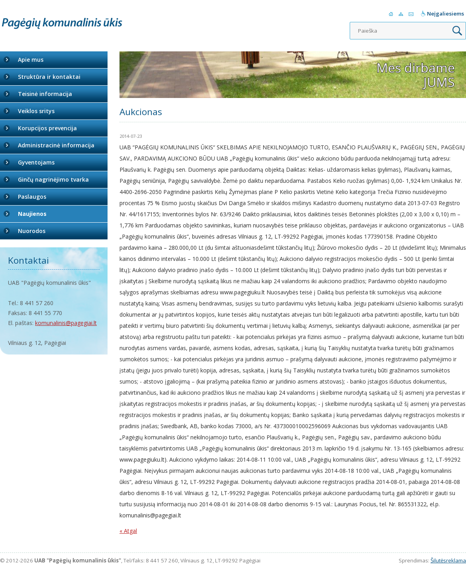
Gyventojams (36, 162)
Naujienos (32, 213)
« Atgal (128, 531)
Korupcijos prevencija (47, 128)
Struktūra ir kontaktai (49, 76)
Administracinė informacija (56, 145)
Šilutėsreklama (448, 560)
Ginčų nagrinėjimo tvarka (53, 179)
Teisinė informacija (45, 94)
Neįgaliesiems (445, 13)
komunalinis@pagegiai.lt (66, 323)
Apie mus (30, 59)
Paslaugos (32, 196)
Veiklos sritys (36, 111)
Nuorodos (31, 231)
